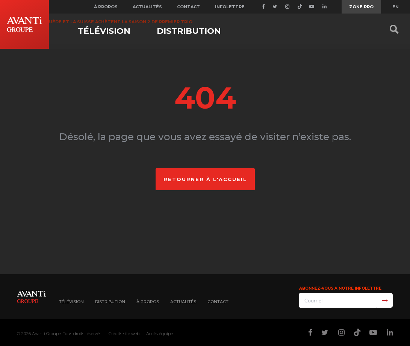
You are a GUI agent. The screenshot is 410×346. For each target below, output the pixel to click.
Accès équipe (159, 333)
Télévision (104, 31)
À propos (106, 6)
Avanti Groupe (46, 333)
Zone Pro (361, 6)
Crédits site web (124, 333)
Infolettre (230, 6)
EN (395, 6)
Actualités (147, 6)
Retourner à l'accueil (205, 179)
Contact (188, 6)
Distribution (189, 31)
